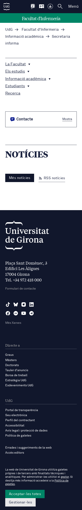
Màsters (11, 360)
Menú (73, 7)
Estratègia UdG (15, 380)
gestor (65, 477)
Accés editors (14, 452)
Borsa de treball (16, 375)
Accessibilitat (14, 425)
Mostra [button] (67, 118)
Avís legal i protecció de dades (26, 430)
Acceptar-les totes (25, 494)
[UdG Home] (6, 6)
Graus (9, 354)
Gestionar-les (20, 502)
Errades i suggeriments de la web (28, 447)
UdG (9, 30)
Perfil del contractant (20, 420)
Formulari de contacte (20, 288)
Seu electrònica (16, 415)
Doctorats (12, 365)
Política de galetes (18, 435)
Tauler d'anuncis (16, 370)
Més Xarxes (13, 322)
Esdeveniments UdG (19, 385)
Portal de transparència (21, 410)
